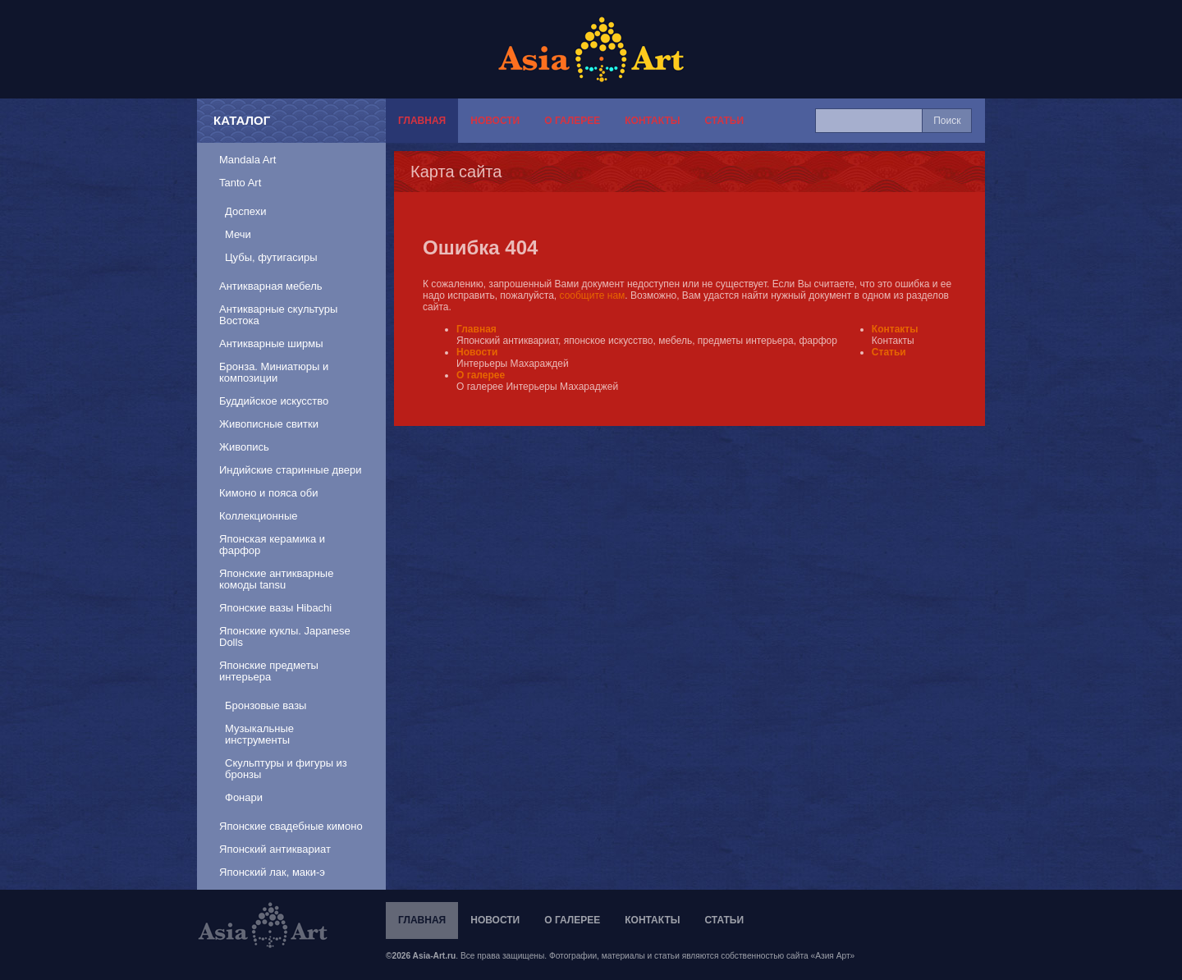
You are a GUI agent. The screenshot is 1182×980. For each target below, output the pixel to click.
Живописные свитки (268, 424)
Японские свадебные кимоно (291, 826)
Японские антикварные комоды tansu (276, 579)
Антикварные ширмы (271, 343)
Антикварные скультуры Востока (278, 315)
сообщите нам (592, 295)
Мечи (238, 234)
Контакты (652, 120)
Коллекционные (258, 516)
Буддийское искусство (273, 401)
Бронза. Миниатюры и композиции (273, 372)
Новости (495, 120)
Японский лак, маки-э (272, 872)
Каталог (241, 120)
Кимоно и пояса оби (268, 493)
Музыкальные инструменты (259, 734)
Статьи (724, 120)
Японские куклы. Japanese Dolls (284, 636)
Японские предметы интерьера (268, 671)
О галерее (572, 120)
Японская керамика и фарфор (272, 544)
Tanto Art (240, 182)
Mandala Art (247, 159)
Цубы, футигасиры (271, 257)
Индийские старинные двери (290, 470)
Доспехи (245, 211)
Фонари (244, 797)
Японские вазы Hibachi (275, 608)
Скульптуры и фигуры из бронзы (286, 769)
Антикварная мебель (271, 286)
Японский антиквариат (275, 849)
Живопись (244, 447)
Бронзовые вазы (265, 705)
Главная (422, 120)
